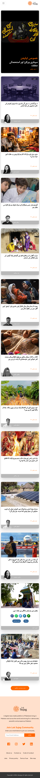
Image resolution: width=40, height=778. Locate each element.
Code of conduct (28, 753)
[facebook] (12, 615)
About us (9, 753)
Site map (33, 758)
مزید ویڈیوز (16, 621)
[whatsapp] (16, 615)
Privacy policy (13, 758)
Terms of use (24, 758)
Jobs (5, 758)
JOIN (29, 735)
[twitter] (20, 615)
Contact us (17, 753)
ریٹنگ (26, 621)
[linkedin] (24, 615)
